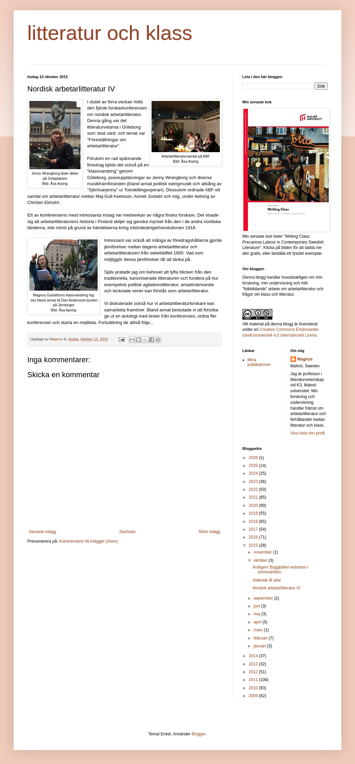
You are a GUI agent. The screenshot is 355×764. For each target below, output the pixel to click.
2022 (254, 489)
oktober (261, 560)
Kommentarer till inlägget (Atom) (88, 541)
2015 (254, 545)
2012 (254, 672)
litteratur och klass (110, 32)
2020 (254, 505)
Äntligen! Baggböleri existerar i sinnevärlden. (280, 569)
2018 (254, 521)
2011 (254, 679)
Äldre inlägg (209, 531)
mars (259, 630)
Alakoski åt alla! (267, 580)
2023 (254, 481)
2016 (254, 537)
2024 (254, 473)
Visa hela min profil (307, 433)
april (258, 622)
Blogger (198, 734)
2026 (254, 457)
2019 (254, 513)
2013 (254, 664)
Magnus (305, 359)
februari (261, 638)
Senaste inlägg (42, 531)
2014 (254, 655)
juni (257, 606)
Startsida (127, 531)
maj (257, 614)
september (264, 598)
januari (260, 646)
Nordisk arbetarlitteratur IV (276, 588)
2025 (254, 465)
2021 (254, 497)
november (263, 552)
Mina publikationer (259, 362)
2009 (254, 695)
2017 (254, 529)
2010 (254, 688)
